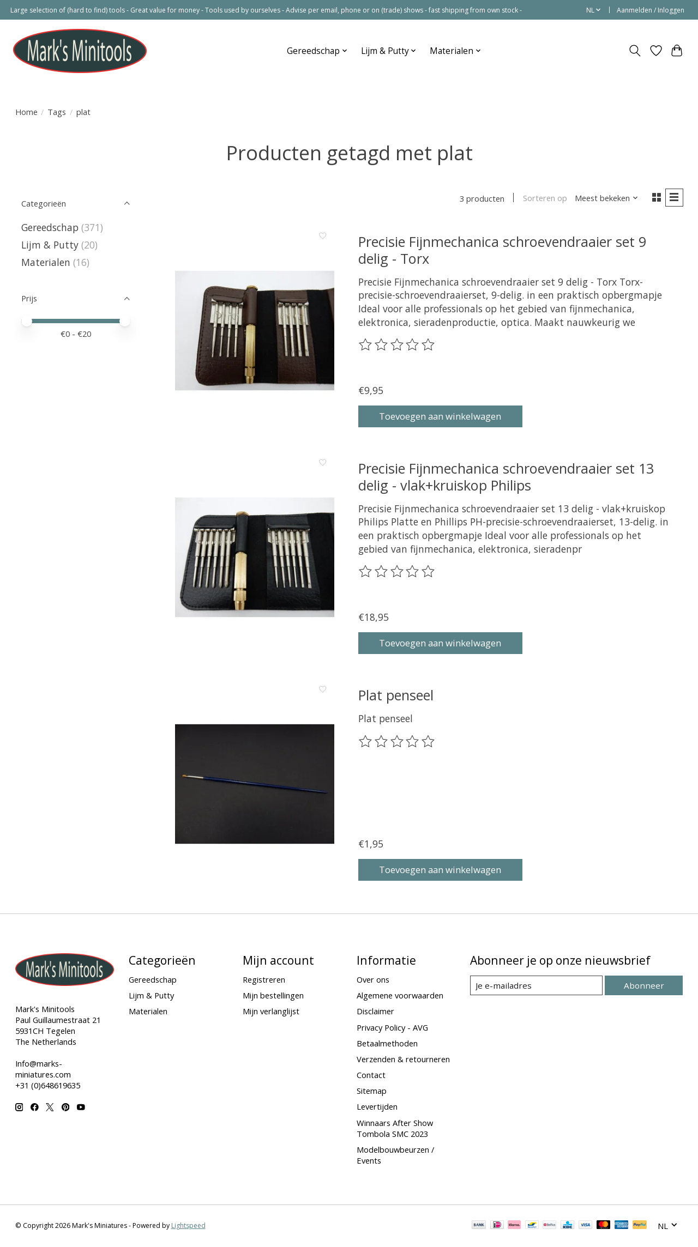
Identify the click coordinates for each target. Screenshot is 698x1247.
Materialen (45, 262)
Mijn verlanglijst (271, 1012)
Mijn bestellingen (273, 996)
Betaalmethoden (387, 1044)
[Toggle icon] (634, 50)
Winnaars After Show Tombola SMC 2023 (395, 1129)
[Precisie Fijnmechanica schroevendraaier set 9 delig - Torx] (254, 332)
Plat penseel (396, 696)
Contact (371, 1075)
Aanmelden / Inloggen (650, 10)
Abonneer (645, 986)
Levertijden (377, 1108)
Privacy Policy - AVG (392, 1028)
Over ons (373, 980)
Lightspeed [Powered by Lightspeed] (188, 1226)
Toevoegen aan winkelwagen (447, 416)
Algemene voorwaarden (400, 996)
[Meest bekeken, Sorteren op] (604, 198)
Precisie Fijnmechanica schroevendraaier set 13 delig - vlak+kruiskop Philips (506, 477)
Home (26, 111)
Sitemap (372, 1091)
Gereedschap (50, 227)
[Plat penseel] (254, 785)
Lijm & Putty (50, 244)
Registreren (264, 980)
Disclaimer (375, 1012)
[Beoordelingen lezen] (397, 346)
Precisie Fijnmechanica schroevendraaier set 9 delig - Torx (502, 250)
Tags (56, 111)
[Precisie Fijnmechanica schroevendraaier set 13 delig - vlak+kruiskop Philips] (254, 558)
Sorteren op (543, 198)
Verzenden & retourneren (403, 1060)
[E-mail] (537, 987)
